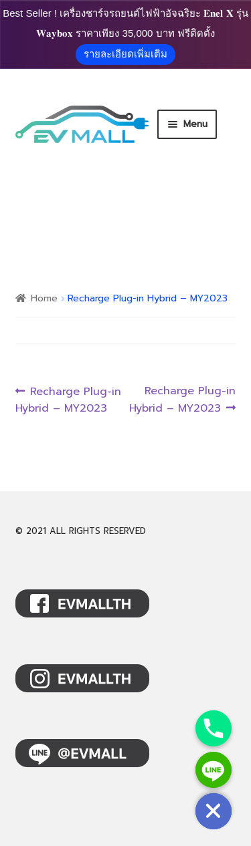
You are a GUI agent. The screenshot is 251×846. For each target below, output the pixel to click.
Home (44, 298)
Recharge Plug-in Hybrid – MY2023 (68, 400)
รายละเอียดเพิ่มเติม (125, 53)
